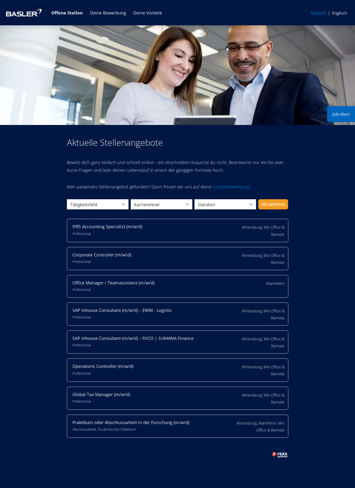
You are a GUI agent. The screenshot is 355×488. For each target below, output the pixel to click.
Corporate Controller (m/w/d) (101, 255)
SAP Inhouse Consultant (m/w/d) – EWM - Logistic (122, 310)
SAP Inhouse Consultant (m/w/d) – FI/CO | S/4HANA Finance (133, 338)
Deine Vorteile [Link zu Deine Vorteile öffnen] (147, 13)
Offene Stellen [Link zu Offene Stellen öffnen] (67, 13)
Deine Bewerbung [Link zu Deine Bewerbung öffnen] (108, 13)
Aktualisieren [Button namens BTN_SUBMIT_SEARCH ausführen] (273, 204)
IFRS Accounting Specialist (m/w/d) (107, 226)
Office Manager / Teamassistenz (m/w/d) (113, 283)
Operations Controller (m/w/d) (103, 366)
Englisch (339, 13)
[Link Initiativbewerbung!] (231, 187)
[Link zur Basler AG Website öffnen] (24, 12)
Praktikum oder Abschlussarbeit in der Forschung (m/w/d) (130, 422)
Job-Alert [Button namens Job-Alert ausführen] (341, 114)
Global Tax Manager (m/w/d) (101, 394)
